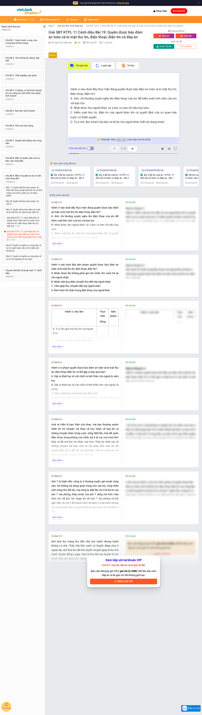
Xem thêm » (57, 243)
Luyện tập (103, 65)
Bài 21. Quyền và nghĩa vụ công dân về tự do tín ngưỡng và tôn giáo (23, 257)
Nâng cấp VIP (123, 597)
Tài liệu (73, 19)
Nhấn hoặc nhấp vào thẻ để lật (123, 139)
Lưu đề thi (186, 46)
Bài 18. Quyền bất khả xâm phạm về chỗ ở (22, 202)
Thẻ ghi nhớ (79, 65)
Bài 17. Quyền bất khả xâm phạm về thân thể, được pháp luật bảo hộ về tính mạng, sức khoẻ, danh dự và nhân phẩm (24, 191)
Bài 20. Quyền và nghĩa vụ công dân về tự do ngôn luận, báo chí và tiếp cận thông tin (23, 248)
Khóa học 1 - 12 (25, 19)
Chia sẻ (164, 36)
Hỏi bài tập (6, 705)
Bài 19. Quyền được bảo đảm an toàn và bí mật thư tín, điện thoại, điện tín (23, 211)
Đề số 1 (53, 55)
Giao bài (186, 36)
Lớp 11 (51, 26)
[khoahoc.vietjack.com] (29, 11)
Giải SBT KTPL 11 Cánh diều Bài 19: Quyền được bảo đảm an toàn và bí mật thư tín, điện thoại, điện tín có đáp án (134, 26)
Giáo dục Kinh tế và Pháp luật (70, 26)
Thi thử (127, 65)
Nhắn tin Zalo (191, 708)
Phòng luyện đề (51, 19)
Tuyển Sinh (92, 19)
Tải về (164, 46)
